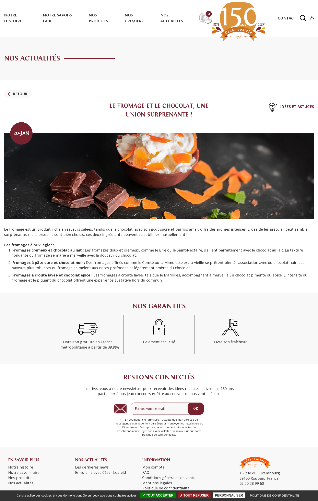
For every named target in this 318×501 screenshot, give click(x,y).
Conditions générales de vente (168, 477)
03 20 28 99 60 (251, 483)
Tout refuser (194, 495)
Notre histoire (20, 467)
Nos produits (19, 477)
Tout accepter (158, 495)
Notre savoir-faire (23, 472)
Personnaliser (229, 495)
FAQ (145, 472)
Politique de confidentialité (274, 495)
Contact (287, 18)
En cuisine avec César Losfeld (100, 472)
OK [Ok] (195, 408)
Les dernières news (92, 467)
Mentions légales (157, 482)
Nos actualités (20, 482)
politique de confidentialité (158, 435)
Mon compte (153, 467)
